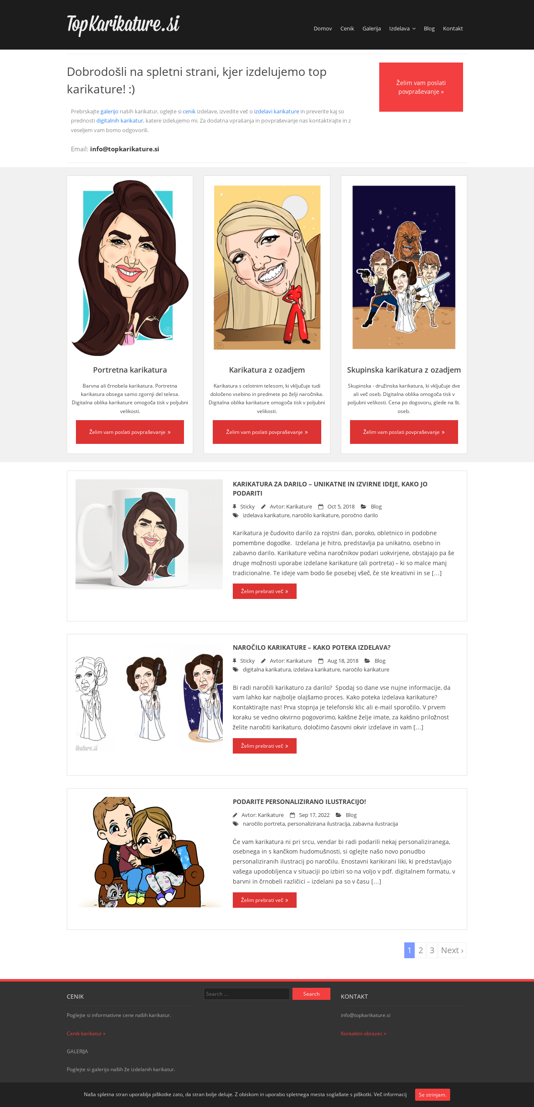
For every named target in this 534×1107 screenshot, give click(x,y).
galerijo (109, 111)
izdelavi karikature (276, 111)
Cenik (347, 28)
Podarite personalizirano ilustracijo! (299, 801)
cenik (189, 111)
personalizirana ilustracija (318, 823)
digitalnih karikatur (119, 120)
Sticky (247, 506)
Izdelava (399, 28)
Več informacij (390, 1094)
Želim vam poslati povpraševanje (127, 432)
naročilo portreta (264, 823)
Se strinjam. (432, 1094)
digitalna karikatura (267, 669)
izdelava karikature (266, 515)
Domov (323, 28)
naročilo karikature (315, 515)
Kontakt (453, 28)
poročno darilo (359, 515)
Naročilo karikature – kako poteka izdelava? (311, 647)
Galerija (372, 28)
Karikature (299, 506)
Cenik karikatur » (86, 1033)
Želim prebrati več (262, 591)
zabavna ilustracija (375, 823)
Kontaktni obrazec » (363, 1033)
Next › (452, 950)
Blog (429, 28)
